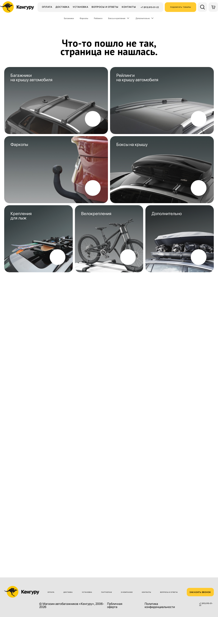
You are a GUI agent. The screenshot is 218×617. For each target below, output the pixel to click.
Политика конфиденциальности (160, 605)
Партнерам (106, 592)
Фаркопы (84, 18)
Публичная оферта (114, 605)
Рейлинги (98, 18)
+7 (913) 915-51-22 (150, 7)
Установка (80, 6)
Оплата (47, 6)
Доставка (62, 6)
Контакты (129, 6)
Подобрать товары (180, 7)
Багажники (69, 18)
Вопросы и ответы (105, 6)
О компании (127, 592)
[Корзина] (213, 7)
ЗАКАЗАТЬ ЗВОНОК (200, 592)
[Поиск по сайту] (202, 7)
